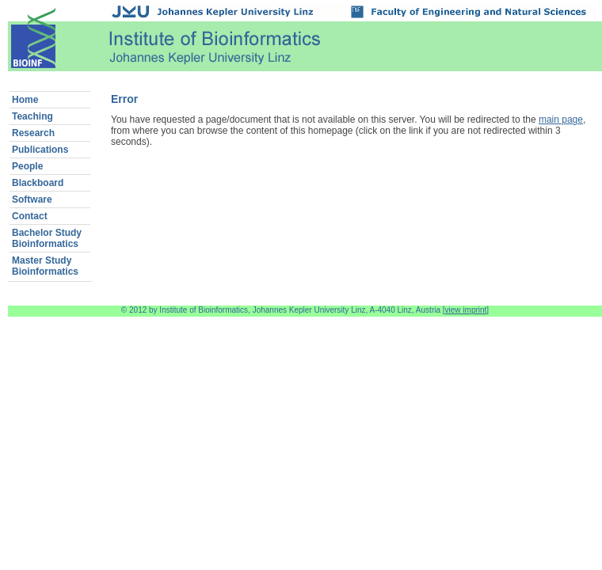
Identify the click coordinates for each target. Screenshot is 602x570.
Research (33, 133)
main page (561, 119)
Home (25, 99)
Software (32, 199)
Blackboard (37, 182)
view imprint (466, 310)
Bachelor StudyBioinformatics (47, 238)
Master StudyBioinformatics (45, 266)
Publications (40, 149)
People (27, 166)
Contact (30, 216)
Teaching (32, 116)
